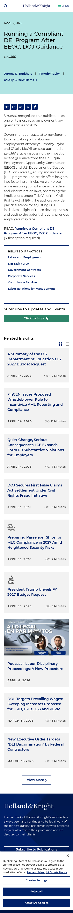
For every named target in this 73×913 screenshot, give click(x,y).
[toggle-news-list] (67, 344)
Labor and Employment (25, 257)
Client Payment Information (26, 859)
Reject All (36, 905)
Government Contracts (24, 270)
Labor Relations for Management (31, 288)
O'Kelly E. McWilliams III (20, 80)
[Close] (67, 869)
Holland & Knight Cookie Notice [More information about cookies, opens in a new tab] (47, 885)
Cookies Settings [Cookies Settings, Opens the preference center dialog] (36, 893)
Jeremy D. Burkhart (18, 73)
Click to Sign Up (36, 318)
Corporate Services (21, 276)
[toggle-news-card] (60, 344)
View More (35, 780)
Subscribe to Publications (36, 849)
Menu (65, 6)
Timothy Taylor (49, 73)
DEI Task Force (18, 263)
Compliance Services (23, 282)
